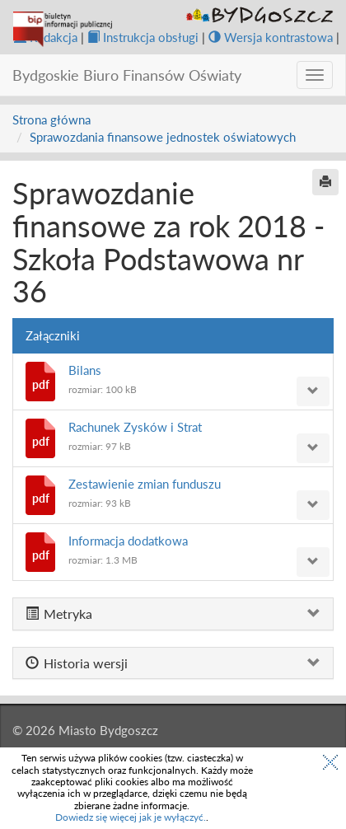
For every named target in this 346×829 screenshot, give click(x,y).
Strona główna (51, 119)
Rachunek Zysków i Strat (135, 426)
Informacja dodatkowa (128, 540)
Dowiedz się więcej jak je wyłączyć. (130, 817)
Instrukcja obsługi (143, 37)
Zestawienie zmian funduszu (144, 483)
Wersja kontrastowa (270, 37)
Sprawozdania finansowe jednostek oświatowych (163, 136)
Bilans (84, 370)
